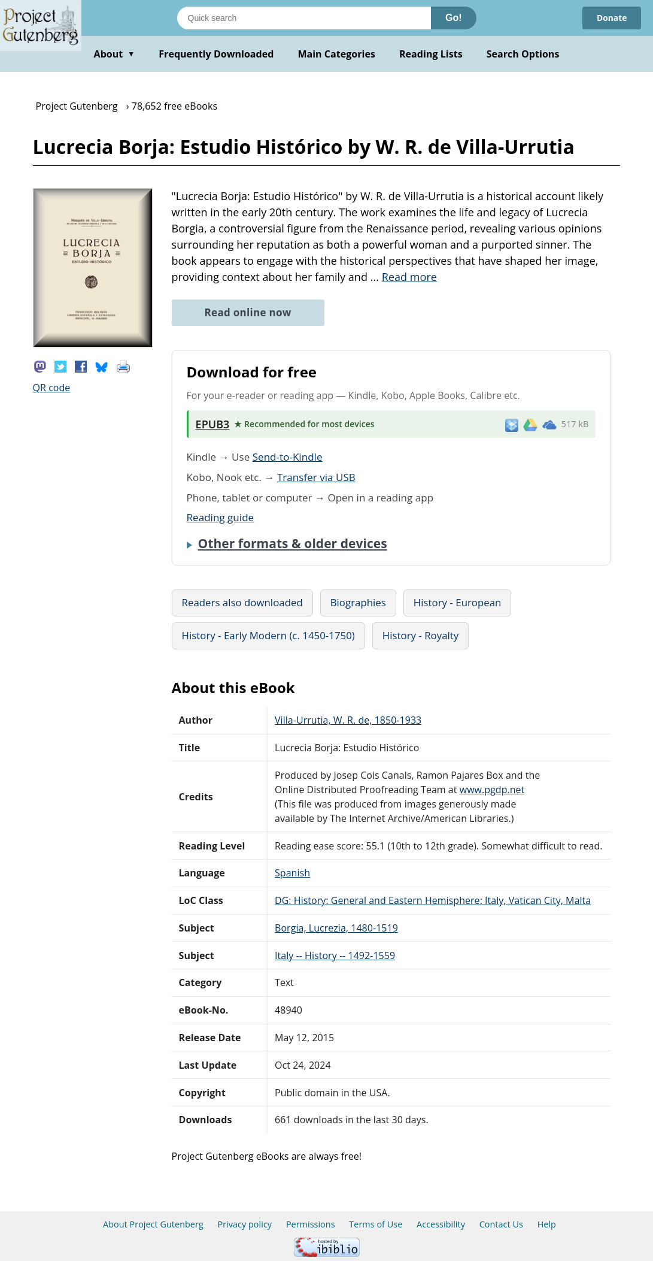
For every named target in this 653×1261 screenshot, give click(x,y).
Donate (611, 17)
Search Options (523, 54)
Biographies (358, 602)
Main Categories (336, 54)
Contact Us (501, 1224)
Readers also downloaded (242, 602)
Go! (453, 18)
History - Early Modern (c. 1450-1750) (268, 635)
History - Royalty (420, 635)
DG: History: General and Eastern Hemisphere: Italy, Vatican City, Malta (433, 900)
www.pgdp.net (492, 789)
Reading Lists (431, 54)
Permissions (310, 1224)
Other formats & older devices (292, 543)
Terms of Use (375, 1224)
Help (546, 1224)
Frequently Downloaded (216, 54)
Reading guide (220, 517)
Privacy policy (245, 1224)
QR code (52, 387)
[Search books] (304, 18)
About (114, 54)
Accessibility (441, 1224)
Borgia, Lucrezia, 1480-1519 (336, 928)
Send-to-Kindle (288, 457)
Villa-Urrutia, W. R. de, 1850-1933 (348, 720)
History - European (458, 602)
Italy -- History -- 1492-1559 (335, 955)
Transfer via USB (316, 477)
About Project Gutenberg (153, 1224)
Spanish (292, 872)
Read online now (248, 312)
